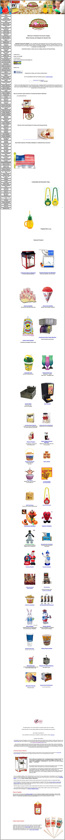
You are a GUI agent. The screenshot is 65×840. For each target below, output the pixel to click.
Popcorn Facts (6, 174)
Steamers (51, 685)
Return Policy (6, 183)
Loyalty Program (49, 76)
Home (6, 15)
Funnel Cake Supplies (6, 50)
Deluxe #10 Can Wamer (6, 40)
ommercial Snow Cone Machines (48, 272)
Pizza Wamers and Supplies (6, 75)
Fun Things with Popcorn (6, 177)
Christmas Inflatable (29, 566)
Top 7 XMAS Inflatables (6, 151)
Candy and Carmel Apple (6, 21)
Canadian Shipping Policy (6, 186)
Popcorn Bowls (6, 77)
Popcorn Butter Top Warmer (6, 80)
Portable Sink (6, 94)
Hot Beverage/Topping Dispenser (47, 604)
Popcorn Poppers (6, 87)
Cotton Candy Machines (6, 34)
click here (52, 734)
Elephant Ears (6, 42)
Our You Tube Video (46, 590)
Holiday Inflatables (6, 112)
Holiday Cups (6, 55)
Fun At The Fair (6, 47)
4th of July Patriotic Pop (6, 172)
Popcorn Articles (6, 164)
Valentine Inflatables (6, 114)
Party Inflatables (6, 134)
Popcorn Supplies (6, 92)
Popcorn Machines (6, 85)
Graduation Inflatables (6, 132)
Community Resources (6, 189)
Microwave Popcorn (6, 70)
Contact (6, 181)
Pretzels (6, 96)
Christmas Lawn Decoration (6, 145)
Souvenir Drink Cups (6, 105)
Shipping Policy (6, 208)
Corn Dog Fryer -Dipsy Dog (6, 29)
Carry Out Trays (6, 23)
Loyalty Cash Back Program (6, 160)
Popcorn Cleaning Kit (6, 83)
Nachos (6, 72)
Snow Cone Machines (6, 100)
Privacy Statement (6, 202)
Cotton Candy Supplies (28, 340)
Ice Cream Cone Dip (6, 61)
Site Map (6, 200)
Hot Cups (6, 57)
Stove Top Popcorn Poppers (6, 108)
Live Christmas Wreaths (6, 157)
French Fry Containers (6, 45)
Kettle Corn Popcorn (6, 65)
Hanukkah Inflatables (6, 142)
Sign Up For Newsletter (6, 194)
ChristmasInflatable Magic (6, 154)
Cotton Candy (6, 31)
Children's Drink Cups (6, 26)
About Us (6, 191)
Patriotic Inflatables (6, 136)
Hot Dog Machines (6, 59)
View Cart (6, 206)
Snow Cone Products (6, 103)
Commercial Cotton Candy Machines (47, 337)
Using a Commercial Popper (6, 90)
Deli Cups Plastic (6, 37)
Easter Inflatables (6, 122)
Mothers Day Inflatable (6, 128)
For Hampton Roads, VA (6, 198)
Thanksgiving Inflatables (6, 139)
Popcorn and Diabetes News (6, 167)
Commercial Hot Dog (44, 685)
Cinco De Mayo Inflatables (6, 125)
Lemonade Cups (6, 68)
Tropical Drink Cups (6, 110)
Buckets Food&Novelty (6, 18)
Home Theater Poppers (6, 53)
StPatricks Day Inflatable (6, 120)
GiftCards (6, 204)
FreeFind (42, 80)
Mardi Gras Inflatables (6, 117)
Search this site (35, 80)
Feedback (6, 179)
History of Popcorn (6, 169)
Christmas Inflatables (6, 148)
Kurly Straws (6, 63)
